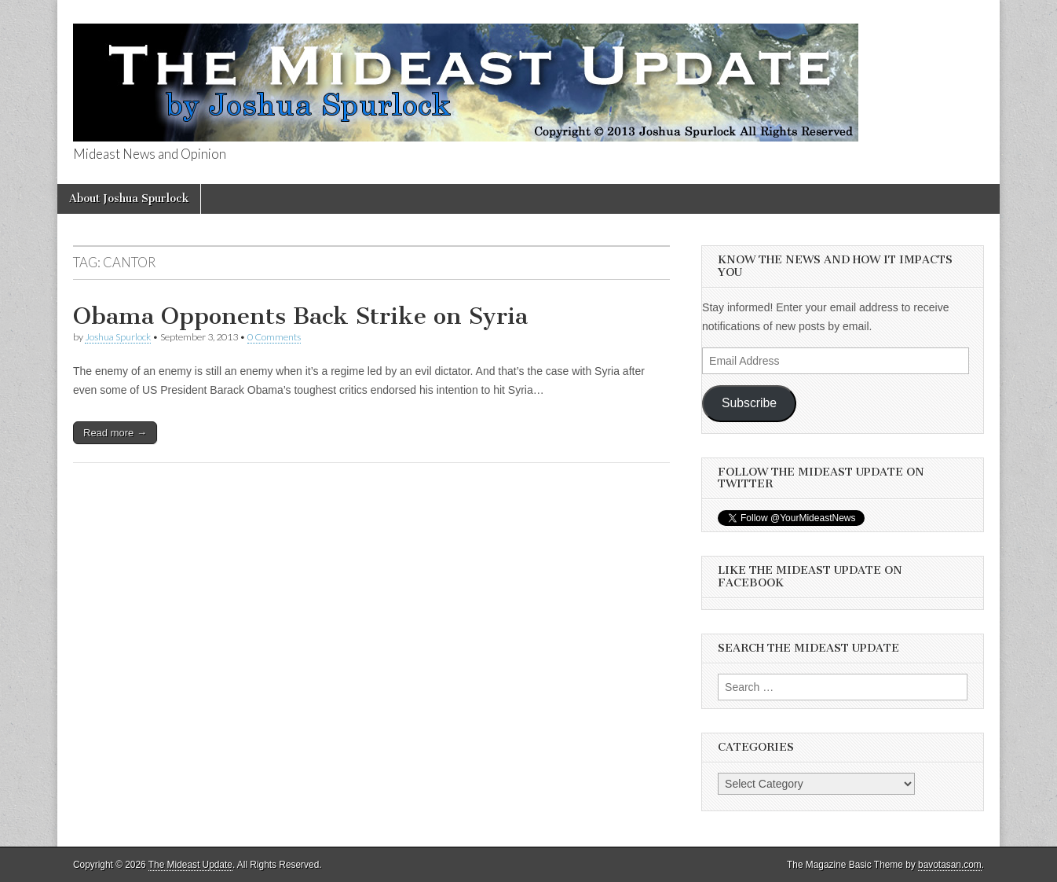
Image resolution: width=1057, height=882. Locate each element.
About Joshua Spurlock (128, 198)
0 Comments (274, 337)
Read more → (115, 433)
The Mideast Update (190, 864)
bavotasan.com (950, 864)
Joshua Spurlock (118, 337)
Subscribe (749, 403)
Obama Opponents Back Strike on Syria (300, 316)
